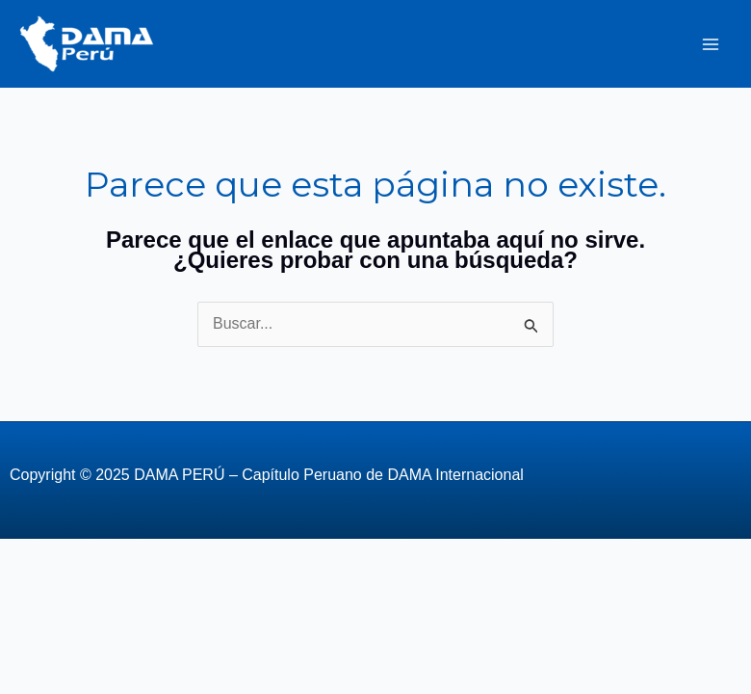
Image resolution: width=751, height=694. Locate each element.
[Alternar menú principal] (710, 44)
